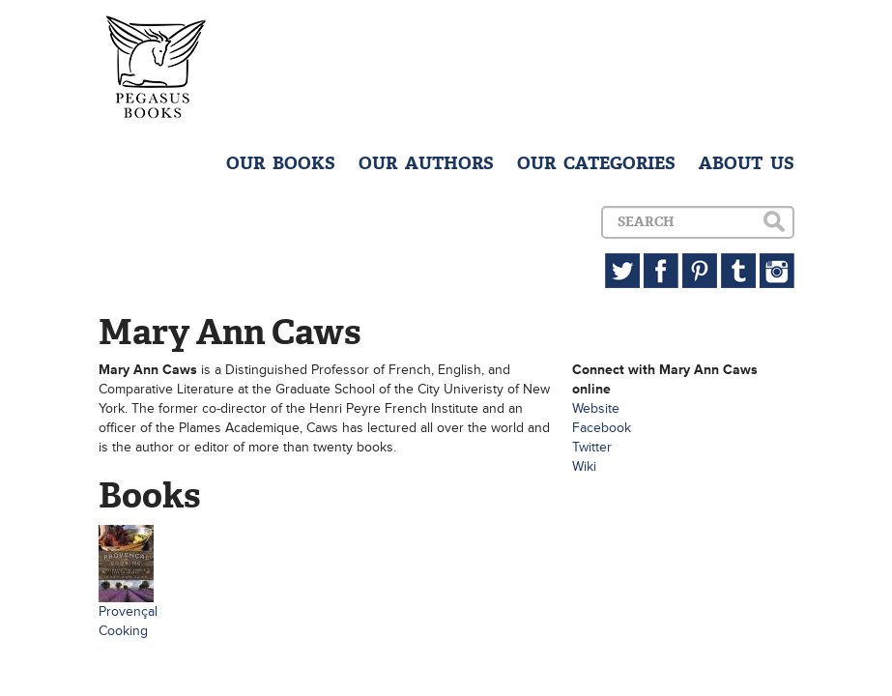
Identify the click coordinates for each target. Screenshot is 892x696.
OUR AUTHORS (426, 163)
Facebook (601, 428)
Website (595, 408)
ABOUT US (746, 163)
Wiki (584, 466)
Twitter (592, 447)
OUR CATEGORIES (596, 163)
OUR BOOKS (280, 163)
